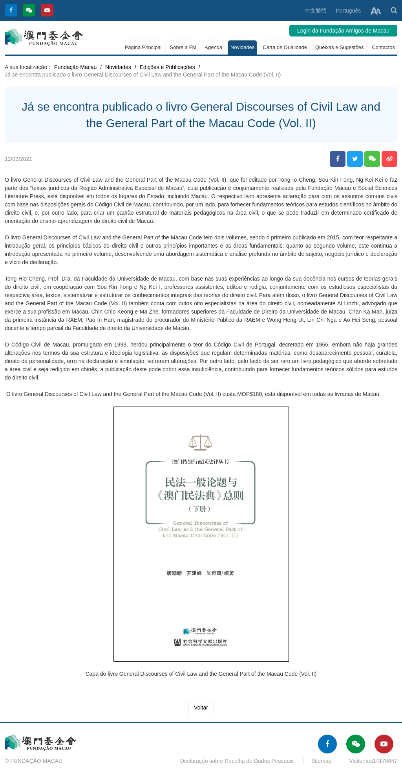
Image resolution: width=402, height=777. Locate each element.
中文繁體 (316, 10)
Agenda (213, 47)
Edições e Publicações (167, 67)
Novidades (242, 47)
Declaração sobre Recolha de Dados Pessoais (237, 761)
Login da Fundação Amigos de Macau (343, 30)
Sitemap (321, 761)
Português (348, 10)
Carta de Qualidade (285, 47)
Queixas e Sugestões (339, 47)
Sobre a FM (183, 47)
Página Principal (143, 47)
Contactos (383, 47)
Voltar (201, 707)
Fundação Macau (75, 67)
